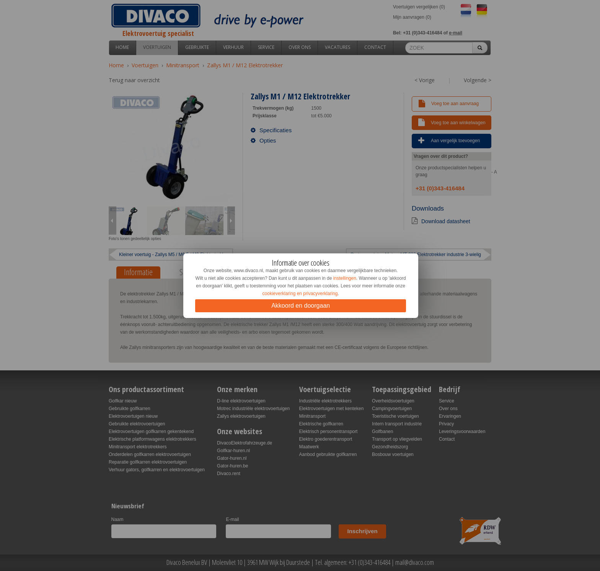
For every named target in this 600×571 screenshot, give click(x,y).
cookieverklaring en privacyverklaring (300, 293)
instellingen (344, 278)
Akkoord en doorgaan (300, 305)
